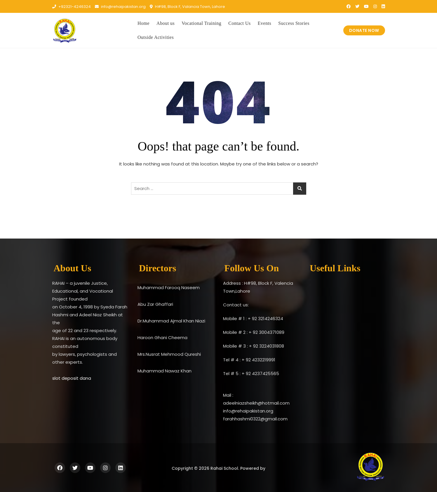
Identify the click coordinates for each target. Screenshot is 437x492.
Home (143, 23)
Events (264, 23)
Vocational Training (201, 23)
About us (165, 23)
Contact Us (239, 23)
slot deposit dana (71, 378)
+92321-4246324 (71, 6)
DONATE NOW (364, 30)
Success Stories (293, 23)
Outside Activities (155, 37)
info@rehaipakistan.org (120, 6)
